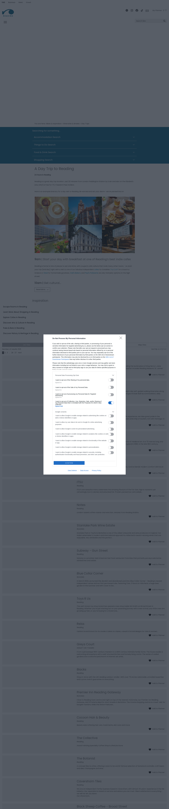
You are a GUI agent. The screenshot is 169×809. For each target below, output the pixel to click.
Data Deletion (72, 470)
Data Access (84, 470)
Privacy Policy (96, 470)
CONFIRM (69, 463)
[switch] (111, 380)
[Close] (121, 339)
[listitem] (84, 375)
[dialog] (84, 404)
